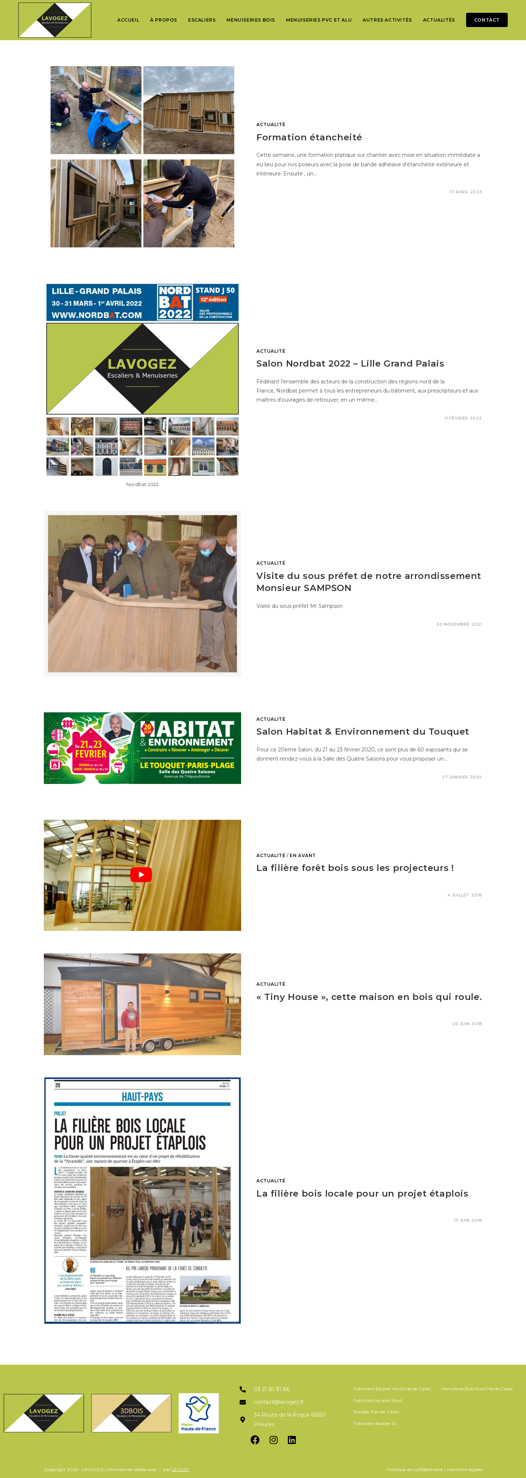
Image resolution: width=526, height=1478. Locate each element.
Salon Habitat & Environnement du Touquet (362, 731)
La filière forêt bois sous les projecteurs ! (355, 868)
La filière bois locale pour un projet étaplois (362, 1193)
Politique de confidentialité (414, 1469)
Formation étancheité (309, 137)
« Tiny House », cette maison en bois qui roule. (369, 997)
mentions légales (464, 1469)
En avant (303, 855)
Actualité (270, 124)
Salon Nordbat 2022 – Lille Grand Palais (350, 363)
